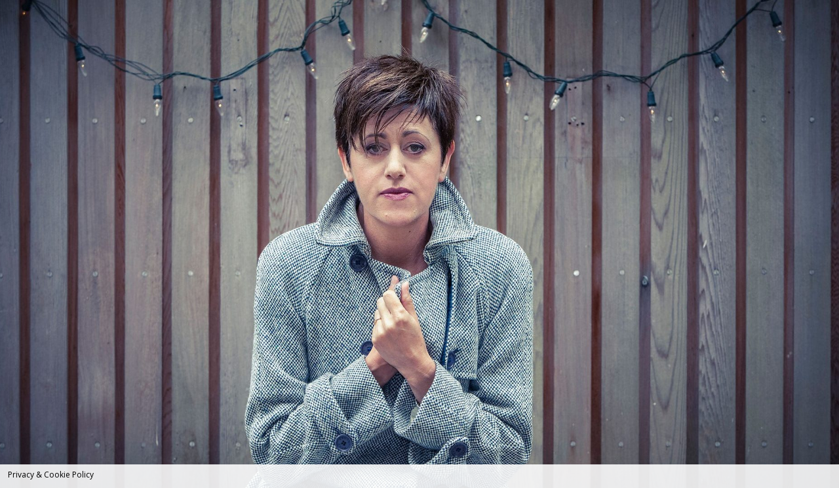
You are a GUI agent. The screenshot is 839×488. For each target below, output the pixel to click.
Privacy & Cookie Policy (51, 474)
